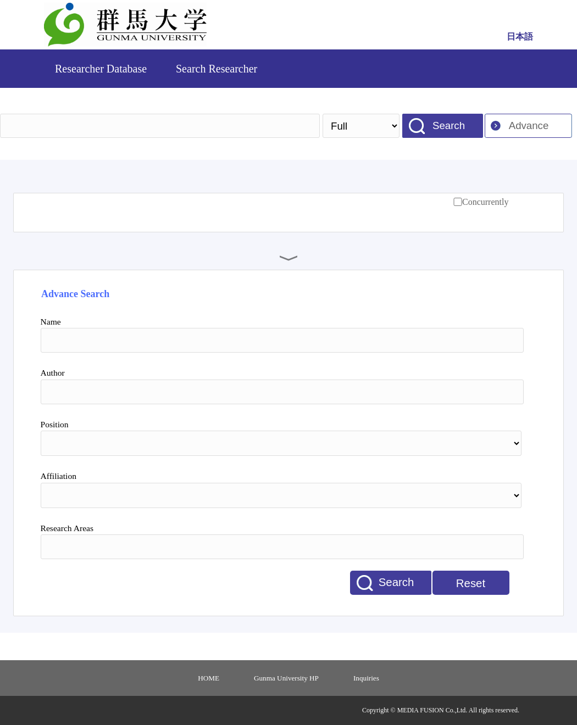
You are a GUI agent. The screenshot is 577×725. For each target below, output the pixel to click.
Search (448, 125)
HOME (208, 678)
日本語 (520, 36)
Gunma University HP (286, 678)
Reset (470, 583)
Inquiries (366, 678)
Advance (529, 125)
